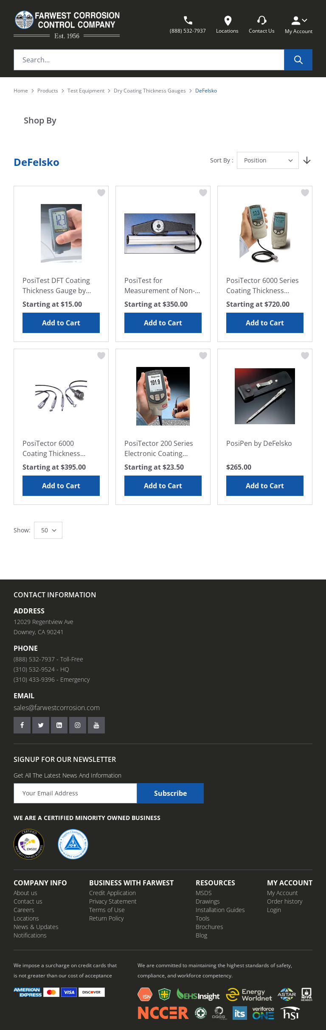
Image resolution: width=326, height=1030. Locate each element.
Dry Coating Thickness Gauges (150, 90)
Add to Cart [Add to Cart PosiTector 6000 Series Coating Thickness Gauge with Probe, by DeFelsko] (265, 322)
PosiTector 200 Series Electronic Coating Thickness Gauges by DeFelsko (158, 449)
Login (274, 910)
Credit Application (112, 893)
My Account (282, 893)
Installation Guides (220, 910)
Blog (201, 935)
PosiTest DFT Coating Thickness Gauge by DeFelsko (56, 286)
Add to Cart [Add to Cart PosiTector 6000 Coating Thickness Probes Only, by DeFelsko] (61, 485)
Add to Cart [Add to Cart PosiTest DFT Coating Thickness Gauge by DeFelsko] (61, 322)
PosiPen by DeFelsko (259, 443)
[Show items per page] (48, 530)
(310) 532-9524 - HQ (41, 669)
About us (25, 893)
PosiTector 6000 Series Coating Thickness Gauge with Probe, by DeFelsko (262, 286)
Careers (24, 910)
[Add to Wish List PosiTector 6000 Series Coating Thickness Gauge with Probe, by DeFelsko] (305, 193)
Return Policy (106, 918)
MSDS (204, 893)
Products (47, 90)
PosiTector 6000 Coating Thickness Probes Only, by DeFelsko (51, 449)
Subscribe (170, 793)
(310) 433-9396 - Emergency (52, 679)
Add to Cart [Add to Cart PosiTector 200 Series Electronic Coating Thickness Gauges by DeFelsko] (163, 485)
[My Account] (298, 20)
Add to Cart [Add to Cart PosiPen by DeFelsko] (265, 485)
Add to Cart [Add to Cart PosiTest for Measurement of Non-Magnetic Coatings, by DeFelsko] (163, 322)
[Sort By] (268, 160)
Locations (26, 918)
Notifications (30, 935)
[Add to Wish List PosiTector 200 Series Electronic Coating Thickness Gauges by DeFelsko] (203, 356)
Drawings (208, 901)
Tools (203, 918)
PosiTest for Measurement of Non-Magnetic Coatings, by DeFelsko (159, 286)
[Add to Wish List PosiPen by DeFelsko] (305, 356)
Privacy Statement (113, 901)
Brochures (209, 927)
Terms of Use (107, 910)
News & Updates (36, 927)
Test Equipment (85, 90)
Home (21, 90)
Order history (284, 901)
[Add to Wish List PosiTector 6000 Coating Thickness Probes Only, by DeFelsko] (101, 356)
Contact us (28, 901)
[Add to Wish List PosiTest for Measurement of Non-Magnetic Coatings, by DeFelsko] (203, 193)
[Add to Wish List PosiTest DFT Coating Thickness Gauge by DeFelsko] (101, 193)
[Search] (298, 59)
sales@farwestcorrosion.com (57, 707)
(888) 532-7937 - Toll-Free (48, 659)
